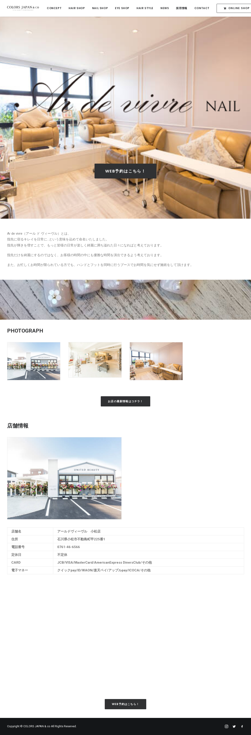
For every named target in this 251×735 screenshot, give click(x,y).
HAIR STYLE (144, 8)
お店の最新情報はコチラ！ (125, 402)
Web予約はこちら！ (125, 171)
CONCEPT (54, 8)
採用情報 (181, 8)
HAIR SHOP (77, 8)
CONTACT (201, 8)
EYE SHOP (122, 8)
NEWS (164, 8)
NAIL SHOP (100, 8)
